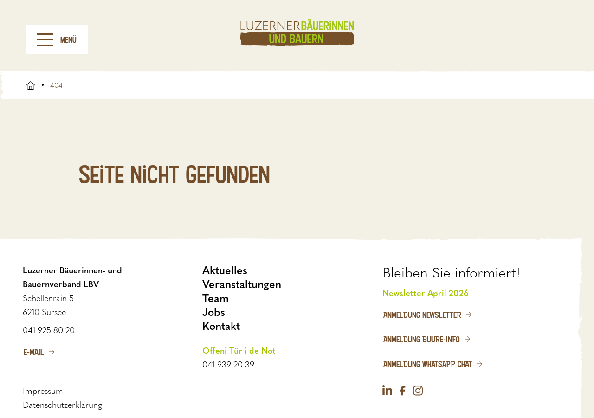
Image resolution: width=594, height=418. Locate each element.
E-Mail (34, 352)
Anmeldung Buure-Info (421, 339)
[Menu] (45, 39)
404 (56, 85)
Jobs (213, 312)
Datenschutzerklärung (62, 405)
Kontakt (221, 326)
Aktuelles (224, 270)
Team (215, 298)
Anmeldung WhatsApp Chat (427, 364)
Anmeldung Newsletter (422, 314)
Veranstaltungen (241, 284)
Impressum (43, 391)
